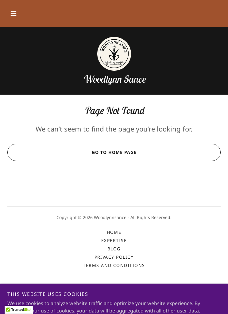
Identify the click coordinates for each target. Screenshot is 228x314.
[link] (114, 54)
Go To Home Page (71, 152)
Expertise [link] (114, 240)
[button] (13, 13)
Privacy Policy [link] (114, 257)
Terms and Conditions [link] (114, 265)
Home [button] (114, 232)
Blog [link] (114, 249)
